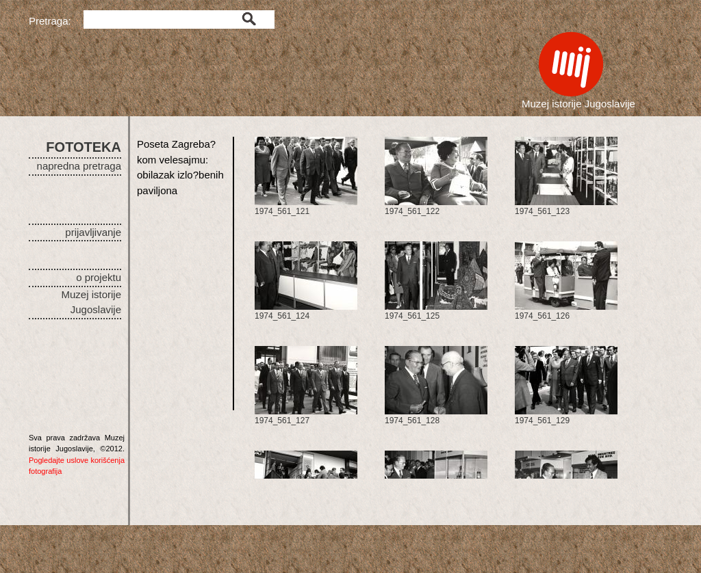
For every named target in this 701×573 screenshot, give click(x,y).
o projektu (98, 277)
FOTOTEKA (83, 147)
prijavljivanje (93, 232)
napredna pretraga (79, 166)
